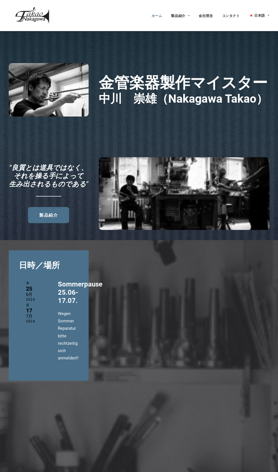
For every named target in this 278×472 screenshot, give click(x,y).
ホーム (157, 14)
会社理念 (206, 14)
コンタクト (231, 14)
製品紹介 (180, 14)
